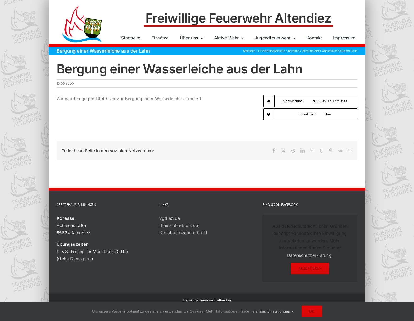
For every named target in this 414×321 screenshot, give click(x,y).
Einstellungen (280, 311)
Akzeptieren (310, 268)
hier (262, 311)
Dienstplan (81, 258)
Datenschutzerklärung (309, 255)
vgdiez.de (169, 218)
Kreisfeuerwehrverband (183, 232)
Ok (311, 311)
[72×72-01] (82, 6)
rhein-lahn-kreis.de (178, 225)
